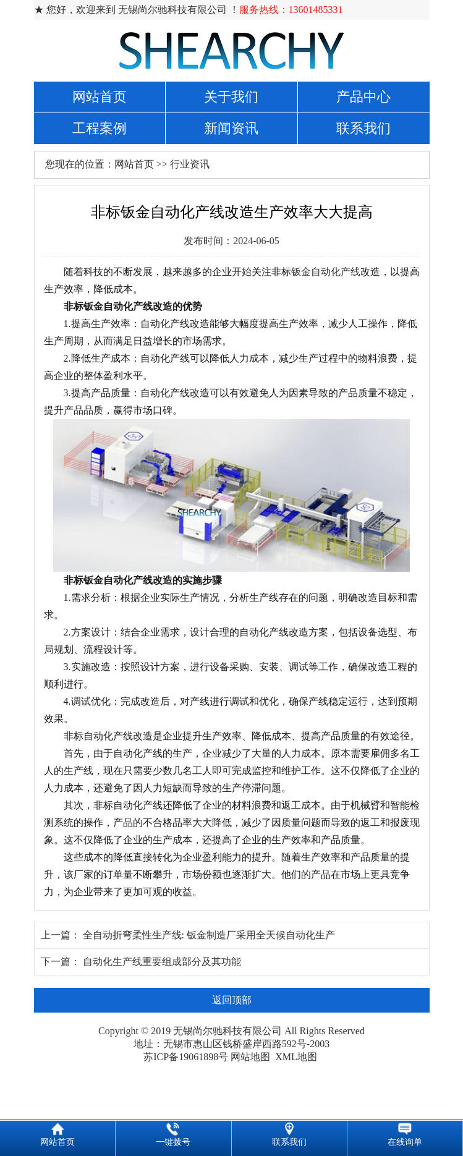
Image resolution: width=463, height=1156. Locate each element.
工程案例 (99, 128)
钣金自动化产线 (325, 271)
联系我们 (363, 128)
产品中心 (363, 96)
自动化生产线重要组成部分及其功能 (162, 961)
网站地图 (250, 1057)
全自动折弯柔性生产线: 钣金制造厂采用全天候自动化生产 (209, 935)
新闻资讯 (231, 128)
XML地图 (296, 1057)
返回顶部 (232, 1000)
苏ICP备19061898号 (185, 1057)
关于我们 (231, 96)
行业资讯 (190, 164)
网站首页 (99, 96)
